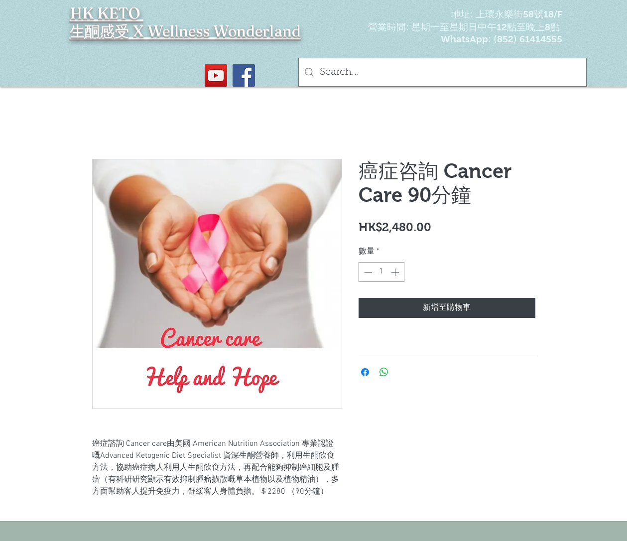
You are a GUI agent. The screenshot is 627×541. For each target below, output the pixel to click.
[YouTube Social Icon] (216, 75)
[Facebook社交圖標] (244, 75)
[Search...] (442, 72)
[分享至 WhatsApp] (384, 372)
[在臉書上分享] (365, 372)
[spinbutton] (381, 272)
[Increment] (396, 272)
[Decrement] (367, 272)
